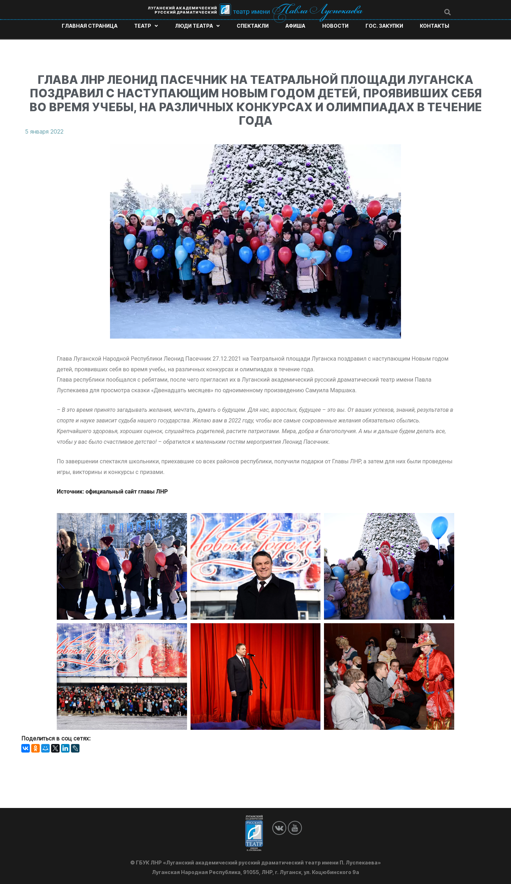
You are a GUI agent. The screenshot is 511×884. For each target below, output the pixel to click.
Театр (146, 25)
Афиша (295, 25)
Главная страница (89, 25)
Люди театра (197, 25)
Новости (335, 25)
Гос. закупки (384, 25)
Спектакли (253, 25)
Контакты (434, 25)
